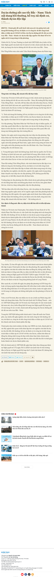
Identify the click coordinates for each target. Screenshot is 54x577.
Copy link (27, 353)
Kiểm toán (17, 5)
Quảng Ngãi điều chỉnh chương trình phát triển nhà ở (29, 414)
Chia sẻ (4, 353)
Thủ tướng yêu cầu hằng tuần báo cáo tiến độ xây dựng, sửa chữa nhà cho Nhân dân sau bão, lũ (30, 424)
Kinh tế (24, 5)
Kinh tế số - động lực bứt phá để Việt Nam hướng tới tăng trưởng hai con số (30, 443)
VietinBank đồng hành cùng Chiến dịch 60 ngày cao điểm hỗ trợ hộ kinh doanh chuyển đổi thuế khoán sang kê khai (32, 434)
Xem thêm (27, 464)
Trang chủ (4, 9)
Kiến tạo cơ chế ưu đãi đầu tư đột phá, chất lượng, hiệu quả (30, 452)
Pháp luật (32, 5)
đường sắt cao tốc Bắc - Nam (11, 357)
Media (40, 5)
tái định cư (47, 357)
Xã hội (47, 5)
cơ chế (21, 357)
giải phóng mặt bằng (30, 357)
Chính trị (8, 5)
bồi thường (40, 357)
